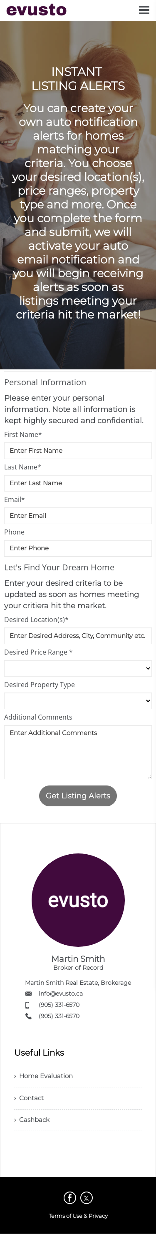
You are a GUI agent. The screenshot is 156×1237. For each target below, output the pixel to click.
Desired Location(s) (36, 619)
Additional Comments (38, 717)
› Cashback (33, 1123)
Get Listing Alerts (78, 795)
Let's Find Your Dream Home (59, 567)
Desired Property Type (39, 684)
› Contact (29, 1100)
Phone (14, 532)
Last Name (22, 467)
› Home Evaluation (45, 1077)
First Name (23, 434)
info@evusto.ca (61, 993)
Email (14, 499)
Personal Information (45, 382)
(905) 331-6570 (59, 1005)
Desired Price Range (38, 652)
